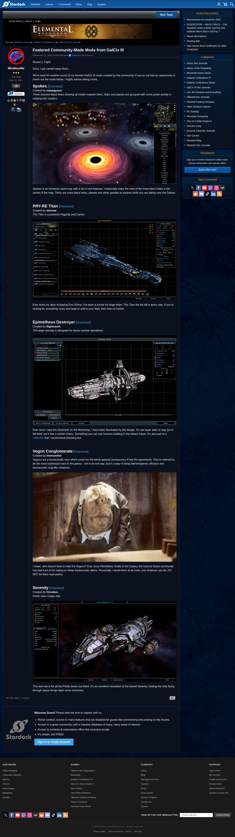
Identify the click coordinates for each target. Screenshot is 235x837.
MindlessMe (16, 68)
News (79, 4)
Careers (145, 784)
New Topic (166, 14)
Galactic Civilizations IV (82, 779)
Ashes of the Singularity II (83, 770)
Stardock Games (22, 42)
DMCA (128, 831)
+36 (16, 85)
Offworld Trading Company (83, 797)
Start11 (6, 779)
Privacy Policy (99, 831)
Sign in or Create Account (54, 742)
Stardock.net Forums (81, 55)
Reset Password (217, 788)
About (143, 770)
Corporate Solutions (12, 775)
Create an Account (218, 779)
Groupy (6, 797)
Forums (144, 806)
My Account (214, 775)
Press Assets (147, 793)
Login (37, 21)
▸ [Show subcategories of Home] (12, 42)
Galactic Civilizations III (44, 42)
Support (101, 4)
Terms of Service (115, 831)
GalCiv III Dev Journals (70, 42)
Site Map (138, 831)
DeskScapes (9, 788)
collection (38, 437)
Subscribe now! (207, 169)
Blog (89, 4)
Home (7, 42)
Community (64, 4)
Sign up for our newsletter (159, 815)
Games (49, 4)
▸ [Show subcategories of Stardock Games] (31, 42)
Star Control (76, 788)
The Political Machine (81, 793)
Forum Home (15, 21)
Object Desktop (10, 770)
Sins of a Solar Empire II (82, 784)
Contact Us (146, 802)
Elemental (75, 775)
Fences (6, 784)
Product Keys (215, 784)
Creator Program (149, 797)
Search (28, 21)
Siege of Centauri (79, 802)
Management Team (150, 779)
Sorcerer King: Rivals (81, 806)
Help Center (214, 770)
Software (35, 4)
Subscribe (222, 815)
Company (147, 764)
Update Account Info (218, 793)
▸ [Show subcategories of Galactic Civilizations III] (57, 42)
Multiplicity (7, 793)
